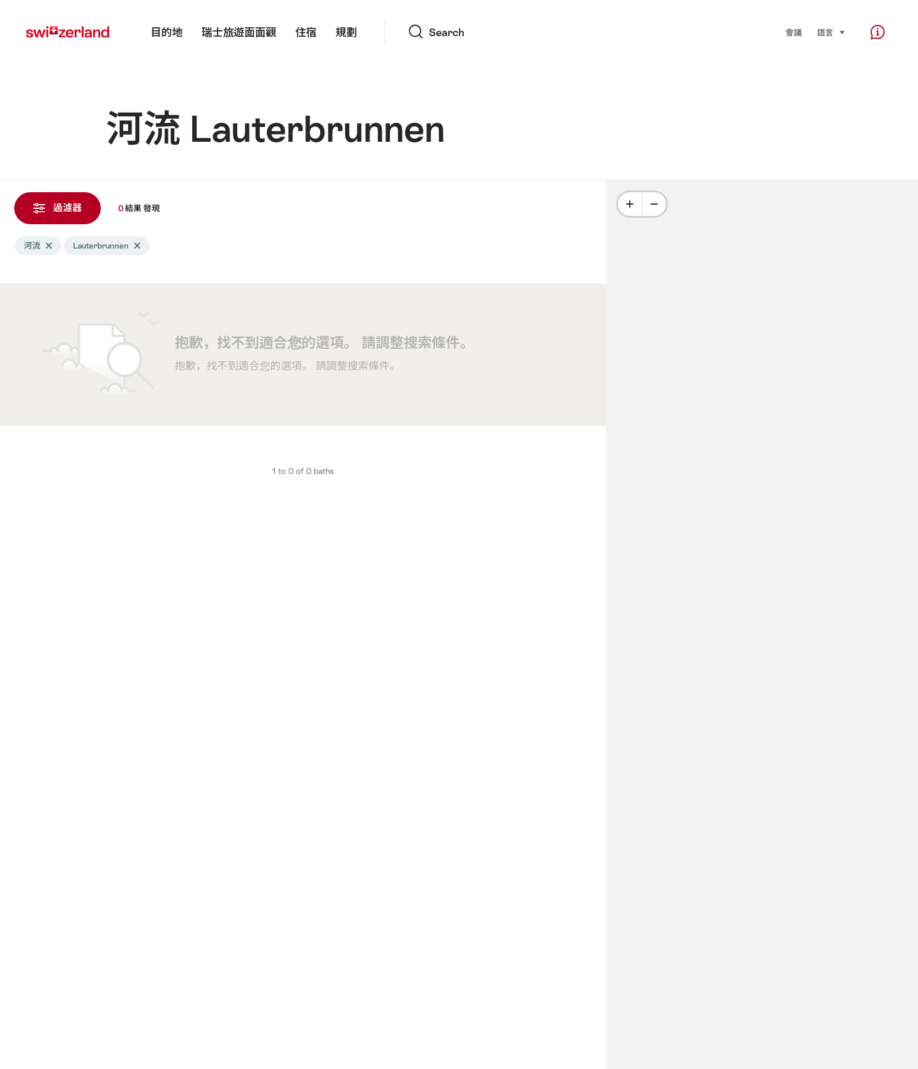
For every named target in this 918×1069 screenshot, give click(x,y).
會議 (794, 32)
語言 (831, 31)
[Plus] (630, 204)
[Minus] (654, 204)
